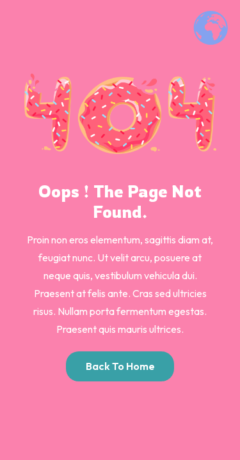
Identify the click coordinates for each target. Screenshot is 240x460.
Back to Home (120, 366)
